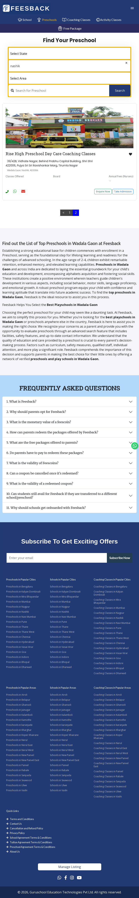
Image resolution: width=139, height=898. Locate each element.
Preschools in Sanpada (18, 775)
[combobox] (69, 53)
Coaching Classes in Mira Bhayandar (107, 601)
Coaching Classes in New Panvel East (111, 765)
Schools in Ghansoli (60, 704)
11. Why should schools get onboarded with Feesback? (46, 508)
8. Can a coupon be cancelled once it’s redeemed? (42, 473)
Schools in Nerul (59, 740)
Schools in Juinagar (60, 709)
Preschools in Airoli (16, 694)
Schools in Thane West (62, 631)
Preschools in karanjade (19, 725)
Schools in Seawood (61, 780)
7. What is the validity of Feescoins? (32, 463)
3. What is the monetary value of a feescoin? (38, 422)
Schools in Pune (58, 621)
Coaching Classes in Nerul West (111, 753)
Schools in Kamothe (60, 720)
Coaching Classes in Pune (107, 628)
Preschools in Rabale (17, 770)
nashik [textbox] (15, 66)
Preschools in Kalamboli (19, 715)
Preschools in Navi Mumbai (21, 616)
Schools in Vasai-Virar (61, 647)
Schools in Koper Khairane (64, 735)
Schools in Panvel (59, 765)
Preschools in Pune (16, 621)
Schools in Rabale (59, 770)
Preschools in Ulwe (16, 785)
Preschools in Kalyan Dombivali (23, 591)
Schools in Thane (59, 626)
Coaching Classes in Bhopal (109, 668)
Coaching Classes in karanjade (110, 725)
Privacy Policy (17, 833)
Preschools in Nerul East (19, 745)
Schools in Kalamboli (61, 715)
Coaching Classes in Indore (108, 663)
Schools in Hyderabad (62, 642)
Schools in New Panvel (62, 755)
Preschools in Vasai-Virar (19, 647)
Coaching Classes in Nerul (108, 743)
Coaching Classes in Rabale (109, 776)
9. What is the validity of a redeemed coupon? (39, 483)
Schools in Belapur (60, 699)
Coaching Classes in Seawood (110, 786)
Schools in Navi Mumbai (63, 616)
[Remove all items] (118, 63)
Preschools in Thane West (20, 631)
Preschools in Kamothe (18, 720)
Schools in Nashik (59, 611)
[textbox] (69, 53)
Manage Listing (69, 867)
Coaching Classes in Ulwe (107, 791)
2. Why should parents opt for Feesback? (36, 412)
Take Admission (123, 191)
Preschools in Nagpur (18, 606)
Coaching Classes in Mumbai (109, 608)
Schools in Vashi (58, 790)
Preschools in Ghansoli (18, 704)
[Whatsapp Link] (59, 877)
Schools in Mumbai (60, 601)
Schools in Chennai (60, 637)
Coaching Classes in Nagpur (109, 613)
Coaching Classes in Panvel (108, 771)
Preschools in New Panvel (20, 755)
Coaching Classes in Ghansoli (110, 704)
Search (120, 90)
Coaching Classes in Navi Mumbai (112, 623)
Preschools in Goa (16, 652)
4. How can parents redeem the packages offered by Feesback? (52, 432)
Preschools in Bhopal (17, 662)
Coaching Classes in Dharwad (110, 673)
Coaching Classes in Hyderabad (111, 648)
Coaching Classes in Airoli (108, 694)
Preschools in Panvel (17, 765)
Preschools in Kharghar (19, 730)
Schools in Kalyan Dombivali (65, 591)
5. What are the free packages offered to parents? (42, 442)
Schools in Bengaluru (61, 586)
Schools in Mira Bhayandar (64, 596)
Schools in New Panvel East (64, 760)
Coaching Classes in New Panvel (111, 758)
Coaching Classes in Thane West (111, 638)
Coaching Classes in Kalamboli (110, 715)
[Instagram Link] (72, 877)
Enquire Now (103, 191)
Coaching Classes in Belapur (109, 699)
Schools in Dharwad (61, 667)
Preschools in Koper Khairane (22, 735)
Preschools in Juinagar (18, 709)
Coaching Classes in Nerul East (110, 748)
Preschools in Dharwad (19, 667)
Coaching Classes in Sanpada (110, 781)
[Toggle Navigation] (132, 8)
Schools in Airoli (58, 694)
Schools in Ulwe (58, 785)
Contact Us (16, 823)
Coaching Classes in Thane (108, 633)
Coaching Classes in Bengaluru (110, 586)
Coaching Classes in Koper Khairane (108, 736)
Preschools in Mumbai (18, 601)
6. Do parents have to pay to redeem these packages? (45, 453)
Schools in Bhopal (60, 662)
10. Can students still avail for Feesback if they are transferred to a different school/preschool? (61, 495)
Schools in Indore (59, 657)
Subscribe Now (119, 558)
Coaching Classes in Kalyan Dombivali (108, 593)
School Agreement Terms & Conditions (30, 837)
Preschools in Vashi (16, 790)
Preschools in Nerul (16, 740)
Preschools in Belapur (18, 699)
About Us (15, 851)
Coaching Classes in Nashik (108, 618)
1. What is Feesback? (21, 401)
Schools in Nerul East (61, 745)
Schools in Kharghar (61, 730)
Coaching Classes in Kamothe (110, 720)
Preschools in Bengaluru (19, 586)
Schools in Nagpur (60, 606)
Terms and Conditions (22, 819)
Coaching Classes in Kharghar (110, 730)
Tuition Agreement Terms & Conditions (31, 842)
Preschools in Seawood (19, 780)
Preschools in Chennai (18, 637)
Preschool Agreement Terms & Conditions (32, 846)
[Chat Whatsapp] (134, 445)
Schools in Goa (58, 652)
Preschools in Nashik (17, 611)
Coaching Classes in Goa (107, 658)
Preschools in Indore (17, 657)
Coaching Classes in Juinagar (109, 709)
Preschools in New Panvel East (22, 760)
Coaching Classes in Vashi (108, 796)
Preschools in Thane (17, 626)
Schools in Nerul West (62, 750)
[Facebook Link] (65, 877)
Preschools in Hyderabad (20, 642)
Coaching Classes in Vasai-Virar (111, 653)
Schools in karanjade (61, 725)
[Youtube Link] (79, 877)
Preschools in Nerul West (19, 750)
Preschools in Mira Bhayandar (22, 596)
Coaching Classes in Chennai (109, 643)
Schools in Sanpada (60, 775)
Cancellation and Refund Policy (26, 828)
